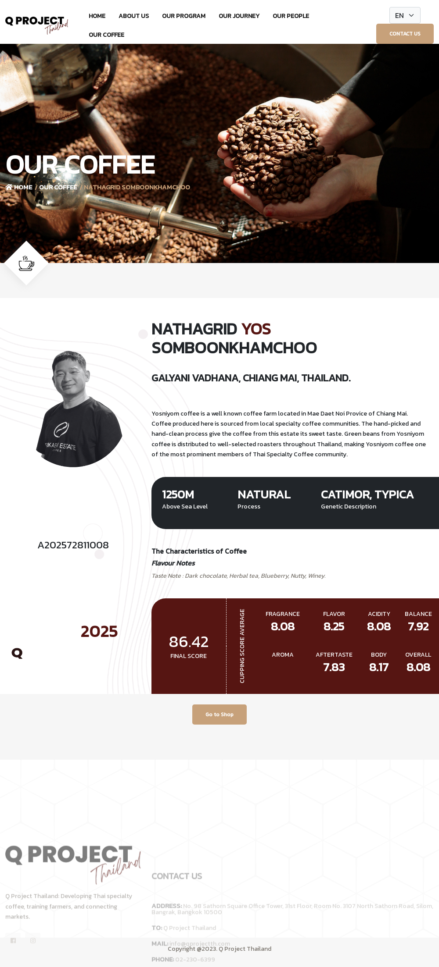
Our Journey (239, 16)
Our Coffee (106, 34)
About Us (134, 16)
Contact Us (405, 34)
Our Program (183, 16)
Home (97, 16)
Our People (291, 16)
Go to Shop (219, 714)
